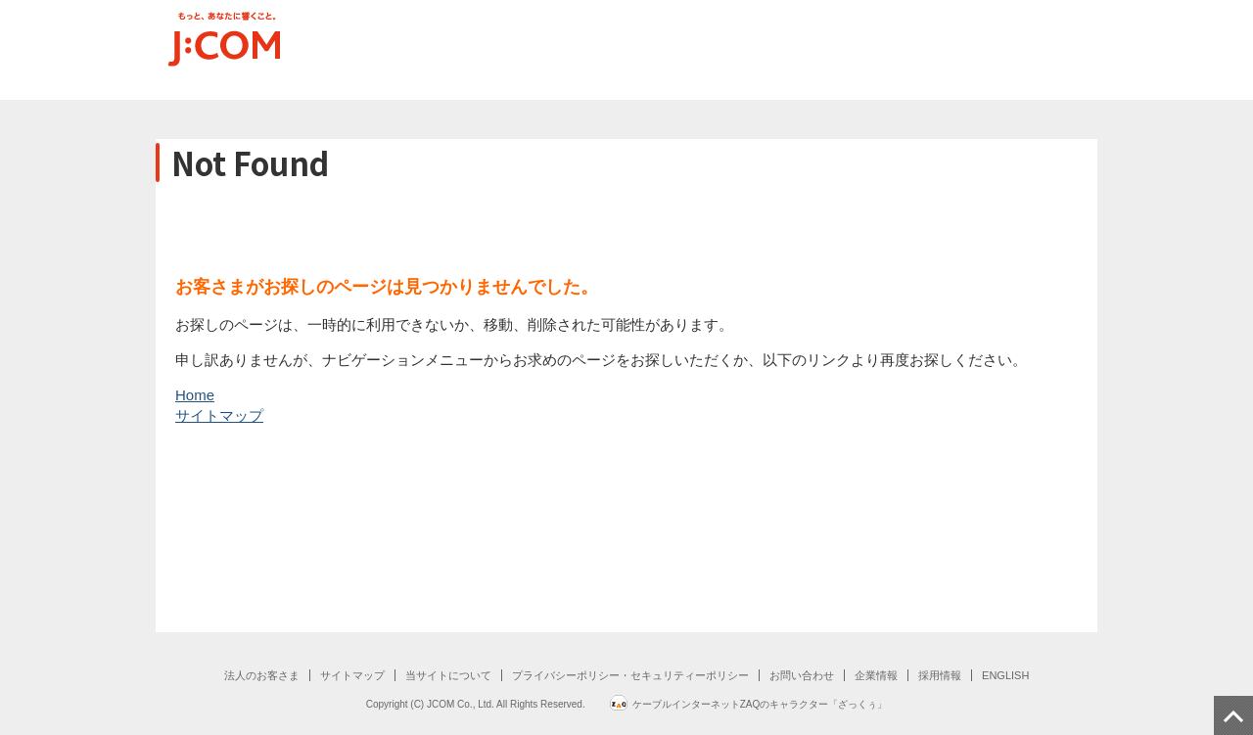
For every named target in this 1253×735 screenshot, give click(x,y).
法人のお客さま (262, 675)
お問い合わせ (801, 675)
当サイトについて (448, 675)
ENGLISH (1005, 675)
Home (194, 395)
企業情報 (876, 675)
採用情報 (939, 675)
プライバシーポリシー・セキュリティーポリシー (630, 675)
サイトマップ (219, 415)
